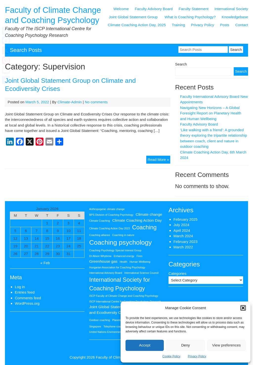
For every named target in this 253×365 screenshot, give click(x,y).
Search (181, 64)
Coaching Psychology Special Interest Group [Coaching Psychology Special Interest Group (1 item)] (115, 250)
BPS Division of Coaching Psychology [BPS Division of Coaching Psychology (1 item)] (111, 214)
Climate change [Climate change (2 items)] (149, 214)
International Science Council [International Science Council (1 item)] (141, 272)
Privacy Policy (197, 356)
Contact (241, 25)
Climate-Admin (70, 102)
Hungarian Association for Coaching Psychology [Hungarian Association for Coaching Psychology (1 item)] (117, 267)
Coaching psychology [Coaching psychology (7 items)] (120, 242)
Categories (178, 273)
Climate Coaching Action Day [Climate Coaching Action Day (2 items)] (137, 220)
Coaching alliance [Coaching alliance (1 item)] (99, 235)
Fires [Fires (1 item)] (140, 256)
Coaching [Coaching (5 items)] (144, 227)
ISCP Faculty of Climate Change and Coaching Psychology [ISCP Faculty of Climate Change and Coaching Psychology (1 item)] (123, 295)
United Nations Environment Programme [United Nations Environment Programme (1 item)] (112, 331)
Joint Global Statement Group (134, 17)
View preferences (226, 345)
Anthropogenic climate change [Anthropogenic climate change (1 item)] (107, 209)
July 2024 (181, 225)
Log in (20, 287)
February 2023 (185, 241)
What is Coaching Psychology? (190, 17)
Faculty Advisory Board (153, 9)
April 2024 (181, 230)
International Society (231, 9)
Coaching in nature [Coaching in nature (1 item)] (123, 235)
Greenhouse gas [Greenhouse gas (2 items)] (103, 261)
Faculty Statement (194, 9)
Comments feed (28, 298)
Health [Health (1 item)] (123, 261)
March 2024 (183, 236)
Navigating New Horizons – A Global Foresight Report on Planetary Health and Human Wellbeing (210, 113)
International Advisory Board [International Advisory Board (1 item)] (105, 272)
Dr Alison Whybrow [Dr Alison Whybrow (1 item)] (100, 256)
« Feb (45, 263)
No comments (96, 102)
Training (178, 25)
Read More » (159, 160)
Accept (144, 345)
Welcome (121, 9)
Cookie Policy (171, 356)
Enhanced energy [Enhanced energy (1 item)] (124, 256)
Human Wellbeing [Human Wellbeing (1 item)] (139, 261)
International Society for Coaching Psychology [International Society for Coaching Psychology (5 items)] (119, 284)
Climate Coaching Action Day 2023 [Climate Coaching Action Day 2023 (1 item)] (109, 228)
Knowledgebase (235, 17)
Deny (185, 345)
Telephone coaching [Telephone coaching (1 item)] (115, 326)
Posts (225, 25)
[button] (243, 307)
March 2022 (183, 247)
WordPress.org (27, 303)
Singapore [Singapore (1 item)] (95, 326)
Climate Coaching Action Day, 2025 (137, 25)
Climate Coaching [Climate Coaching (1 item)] (99, 220)
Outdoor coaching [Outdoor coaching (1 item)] (99, 320)
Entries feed (25, 292)
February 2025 (185, 219)
